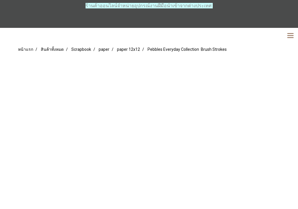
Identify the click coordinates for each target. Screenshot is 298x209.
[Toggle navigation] (290, 36)
